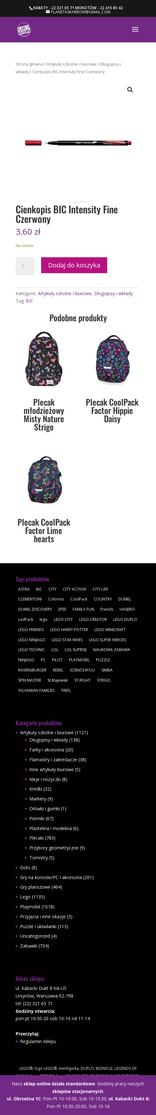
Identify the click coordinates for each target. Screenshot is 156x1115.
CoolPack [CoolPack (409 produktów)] (79, 599)
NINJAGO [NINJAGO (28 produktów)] (26, 660)
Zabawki (28, 946)
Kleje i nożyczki (45, 779)
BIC (29, 301)
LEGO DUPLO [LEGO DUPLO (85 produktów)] (125, 619)
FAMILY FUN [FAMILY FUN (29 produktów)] (83, 609)
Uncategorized (35, 936)
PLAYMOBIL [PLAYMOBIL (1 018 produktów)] (79, 660)
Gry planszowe (35, 887)
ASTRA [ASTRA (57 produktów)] (24, 589)
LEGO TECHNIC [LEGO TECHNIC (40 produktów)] (31, 649)
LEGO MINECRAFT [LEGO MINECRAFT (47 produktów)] (110, 629)
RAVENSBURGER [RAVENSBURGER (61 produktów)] (32, 670)
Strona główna (29, 64)
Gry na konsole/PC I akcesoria (51, 877)
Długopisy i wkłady (113, 293)
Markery (37, 799)
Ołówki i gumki (44, 809)
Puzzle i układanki (38, 926)
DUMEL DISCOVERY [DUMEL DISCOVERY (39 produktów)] (35, 609)
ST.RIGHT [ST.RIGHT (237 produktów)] (82, 680)
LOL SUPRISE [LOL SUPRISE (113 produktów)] (76, 649)
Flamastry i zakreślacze (53, 759)
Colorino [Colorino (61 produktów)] (56, 599)
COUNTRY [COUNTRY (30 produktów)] (103, 599)
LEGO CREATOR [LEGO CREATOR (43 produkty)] (93, 619)
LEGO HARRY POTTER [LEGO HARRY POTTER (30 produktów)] (69, 629)
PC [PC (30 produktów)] (43, 660)
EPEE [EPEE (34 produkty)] (62, 609)
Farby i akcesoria (46, 750)
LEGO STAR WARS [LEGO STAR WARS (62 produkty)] (67, 640)
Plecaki (36, 838)
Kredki (35, 789)
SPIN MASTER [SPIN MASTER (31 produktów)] (29, 680)
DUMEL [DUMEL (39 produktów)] (124, 599)
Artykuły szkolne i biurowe (72, 64)
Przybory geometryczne (53, 848)
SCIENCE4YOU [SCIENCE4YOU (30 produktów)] (82, 670)
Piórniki (36, 818)
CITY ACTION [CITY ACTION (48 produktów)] (74, 589)
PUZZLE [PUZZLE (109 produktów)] (103, 660)
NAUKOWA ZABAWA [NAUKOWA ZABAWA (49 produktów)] (111, 649)
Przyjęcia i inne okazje (43, 916)
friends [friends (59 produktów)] (106, 609)
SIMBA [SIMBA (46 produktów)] (107, 670)
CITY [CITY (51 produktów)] (52, 589)
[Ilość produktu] (25, 266)
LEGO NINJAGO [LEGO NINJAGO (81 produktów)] (31, 640)
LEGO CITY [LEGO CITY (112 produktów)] (63, 619)
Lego (25, 897)
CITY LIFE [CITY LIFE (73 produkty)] (100, 589)
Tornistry (38, 858)
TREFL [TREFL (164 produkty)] (66, 690)
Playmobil (30, 907)
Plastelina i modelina (50, 828)
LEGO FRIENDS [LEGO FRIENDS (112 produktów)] (31, 629)
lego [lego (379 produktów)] (44, 619)
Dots (25, 867)
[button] (130, 90)
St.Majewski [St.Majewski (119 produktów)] (58, 680)
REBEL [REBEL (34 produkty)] (58, 670)
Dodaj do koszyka (74, 265)
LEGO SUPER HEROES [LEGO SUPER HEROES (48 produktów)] (107, 640)
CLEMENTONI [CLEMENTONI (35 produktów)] (30, 599)
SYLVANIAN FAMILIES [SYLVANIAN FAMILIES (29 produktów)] (36, 690)
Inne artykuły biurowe (51, 769)
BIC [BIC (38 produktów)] (39, 589)
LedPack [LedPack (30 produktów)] (25, 619)
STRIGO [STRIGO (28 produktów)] (103, 680)
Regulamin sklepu (38, 1041)
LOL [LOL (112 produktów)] (54, 649)
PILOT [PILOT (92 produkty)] (57, 660)
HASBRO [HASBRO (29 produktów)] (127, 609)
